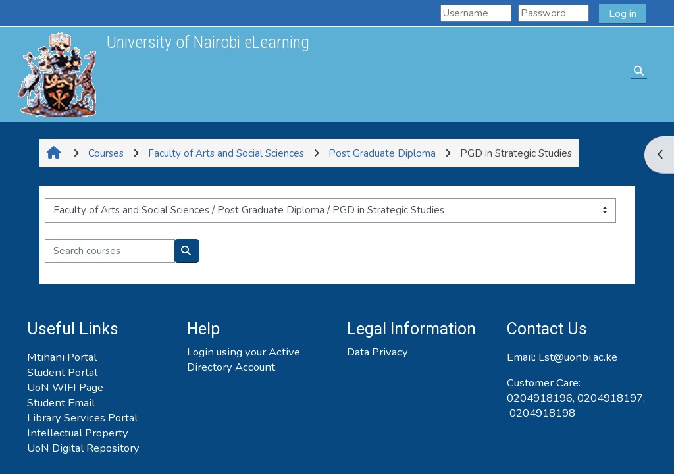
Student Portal (62, 372)
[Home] (56, 73)
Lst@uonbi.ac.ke (577, 357)
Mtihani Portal (62, 357)
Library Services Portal (82, 417)
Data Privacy (377, 351)
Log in (622, 14)
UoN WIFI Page (65, 387)
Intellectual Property (77, 432)
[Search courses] (110, 251)
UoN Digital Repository (83, 448)
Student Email (61, 402)
